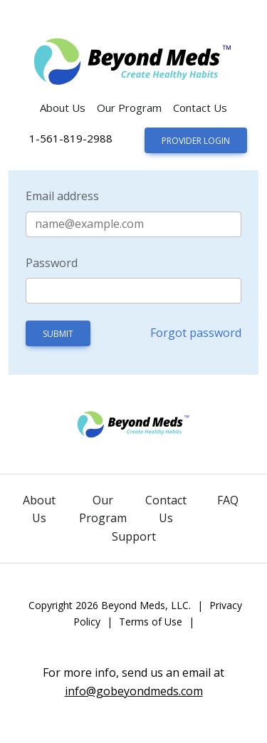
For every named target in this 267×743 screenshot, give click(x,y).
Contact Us (200, 107)
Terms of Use (150, 621)
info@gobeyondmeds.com (134, 691)
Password (52, 263)
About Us (62, 107)
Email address (62, 196)
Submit (58, 334)
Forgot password (195, 333)
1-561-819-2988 (70, 138)
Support (134, 536)
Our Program (129, 107)
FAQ (228, 500)
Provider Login (196, 141)
